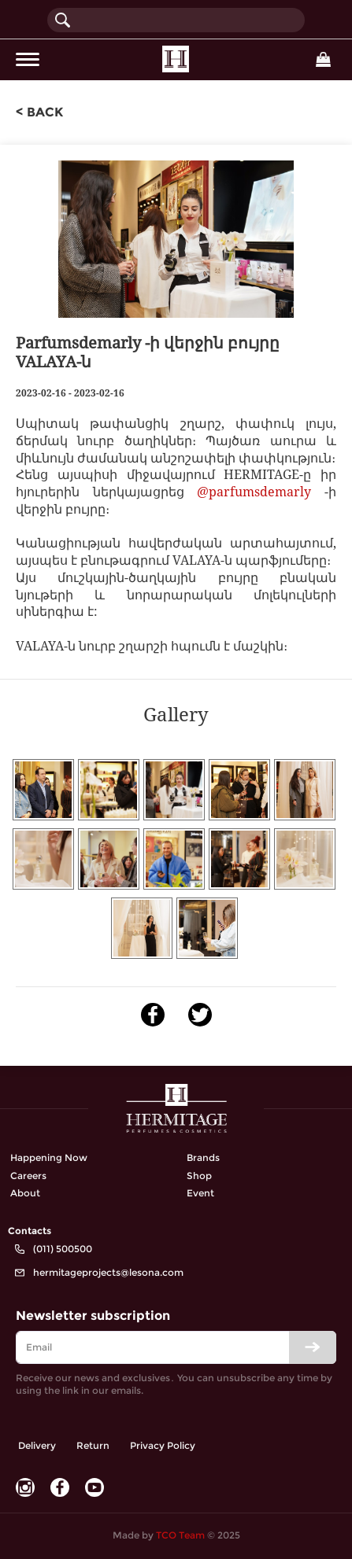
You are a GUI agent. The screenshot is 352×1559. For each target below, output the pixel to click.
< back (39, 112)
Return (92, 1445)
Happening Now (48, 1157)
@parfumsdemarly (254, 491)
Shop (199, 1175)
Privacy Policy (162, 1445)
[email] (176, 1347)
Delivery (37, 1445)
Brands (203, 1157)
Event (200, 1193)
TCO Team (180, 1535)
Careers (28, 1175)
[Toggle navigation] (27, 59)
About (25, 1193)
